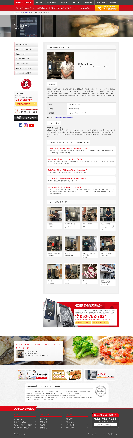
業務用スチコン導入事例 (23, 68)
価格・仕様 (43, 419)
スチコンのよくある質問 (23, 73)
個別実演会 (43, 428)
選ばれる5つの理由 (22, 44)
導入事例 (42, 425)
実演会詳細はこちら (82, 322)
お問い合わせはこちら (99, 322)
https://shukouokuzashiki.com (64, 117)
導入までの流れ (51, 2)
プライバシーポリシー (93, 434)
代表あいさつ (70, 422)
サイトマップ (105, 434)
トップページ (18, 12)
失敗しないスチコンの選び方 (25, 49)
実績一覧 (27, 12)
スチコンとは (39, 2)
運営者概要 (113, 2)
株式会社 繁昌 (70, 428)
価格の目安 (76, 2)
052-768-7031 (105, 418)
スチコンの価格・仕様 (23, 58)
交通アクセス (114, 434)
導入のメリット (20, 54)
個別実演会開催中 (23, 104)
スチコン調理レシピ (22, 63)
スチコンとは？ (19, 419)
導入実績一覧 (88, 2)
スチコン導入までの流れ (21, 428)
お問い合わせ (70, 425)
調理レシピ (64, 2)
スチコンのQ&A (100, 2)
